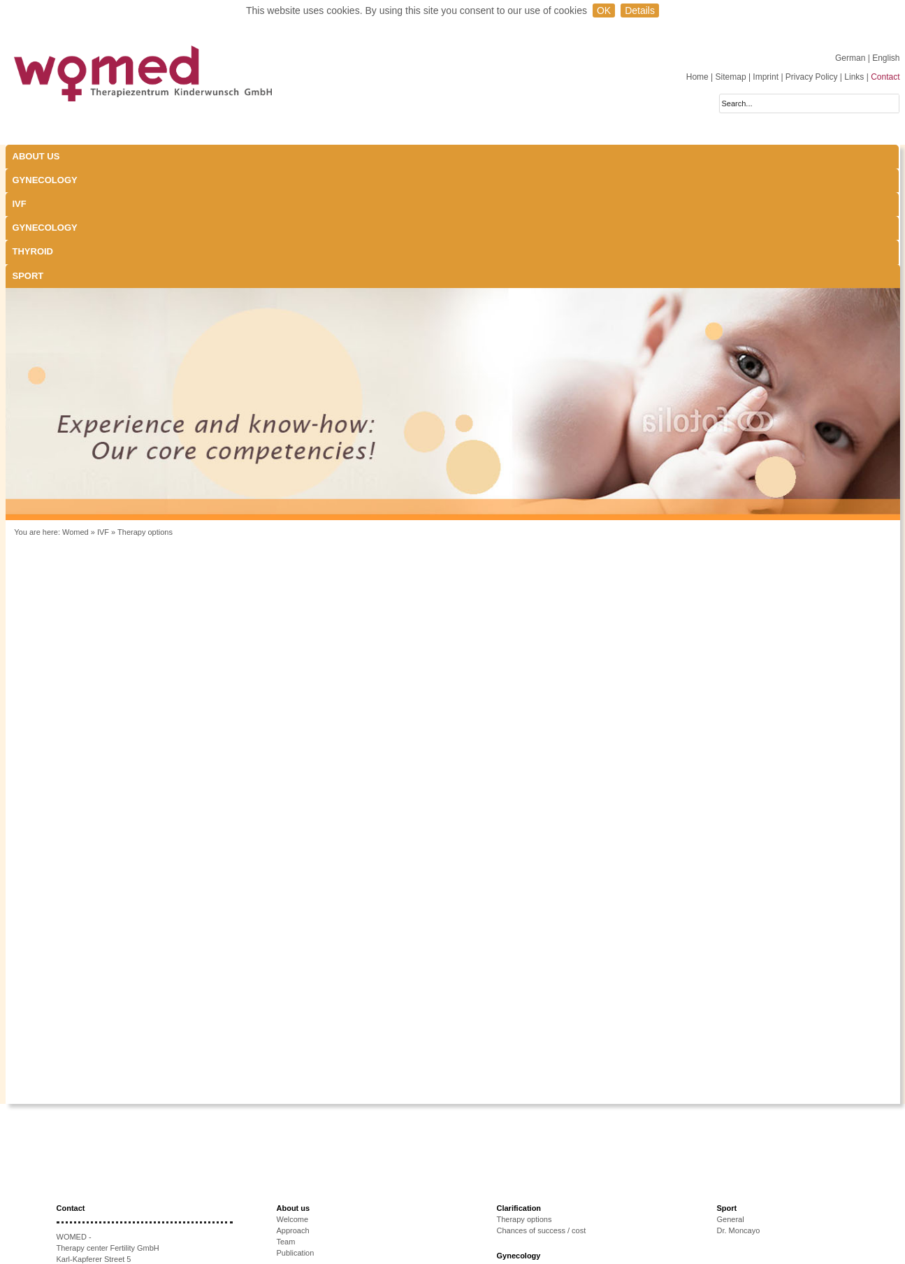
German (851, 58)
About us (36, 156)
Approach (293, 1111)
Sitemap (731, 77)
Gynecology (156, 156)
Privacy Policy (811, 77)
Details (640, 10)
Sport (587, 156)
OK (604, 10)
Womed (75, 412)
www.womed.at (102, 1206)
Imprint (766, 77)
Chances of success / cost (541, 1111)
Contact (885, 77)
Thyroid (480, 156)
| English (884, 58)
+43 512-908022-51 (108, 1184)
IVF (243, 156)
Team (286, 1122)
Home (697, 77)
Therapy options (145, 412)
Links (854, 77)
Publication (295, 1133)
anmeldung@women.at (121, 1195)
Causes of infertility (309, 1203)
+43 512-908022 (111, 1173)
